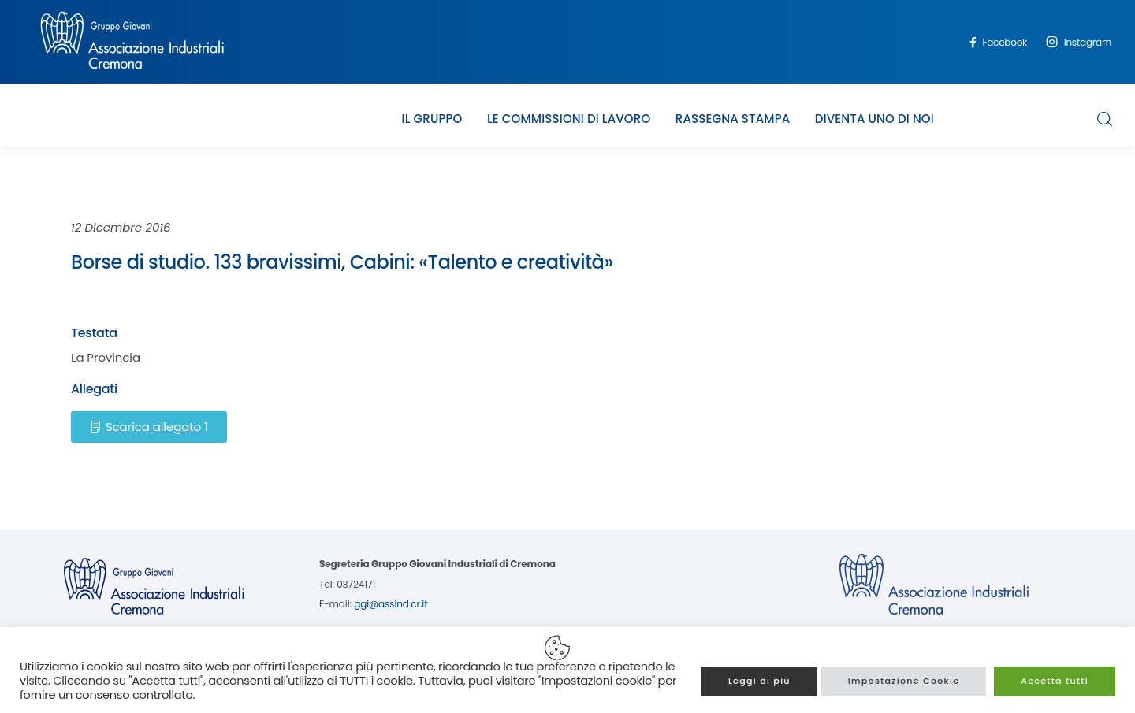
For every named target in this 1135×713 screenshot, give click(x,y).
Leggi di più (759, 680)
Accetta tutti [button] (1054, 680)
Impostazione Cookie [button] (904, 680)
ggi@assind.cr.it (390, 604)
